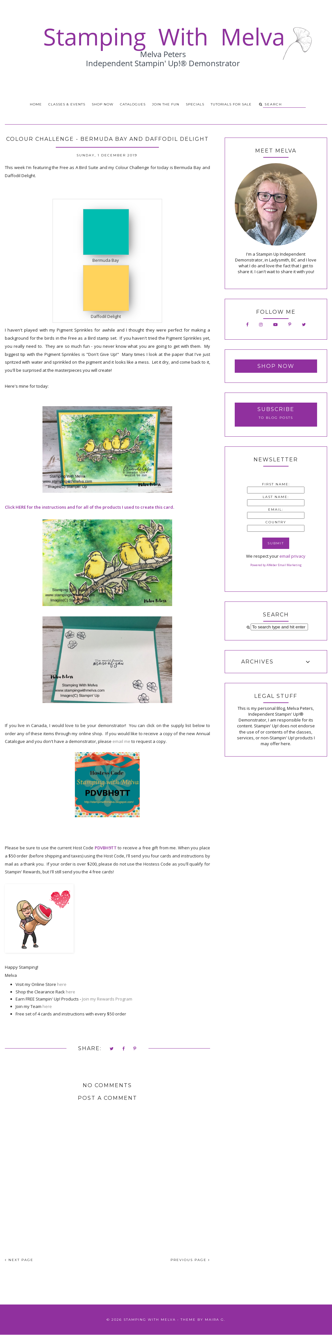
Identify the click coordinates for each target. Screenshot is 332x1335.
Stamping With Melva (150, 1319)
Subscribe (275, 409)
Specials (195, 104)
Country (276, 522)
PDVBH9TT (106, 848)
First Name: (276, 484)
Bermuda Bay (105, 260)
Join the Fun (165, 104)
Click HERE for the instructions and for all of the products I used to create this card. (89, 507)
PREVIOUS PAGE (190, 1260)
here (61, 984)
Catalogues (133, 104)
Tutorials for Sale (231, 104)
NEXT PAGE (19, 1260)
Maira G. (215, 1319)
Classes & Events (66, 104)
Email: (275, 509)
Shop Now (102, 104)
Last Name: (276, 497)
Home (36, 104)
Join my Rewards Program (107, 999)
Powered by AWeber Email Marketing (276, 565)
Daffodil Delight (106, 316)
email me (121, 741)
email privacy (292, 556)
